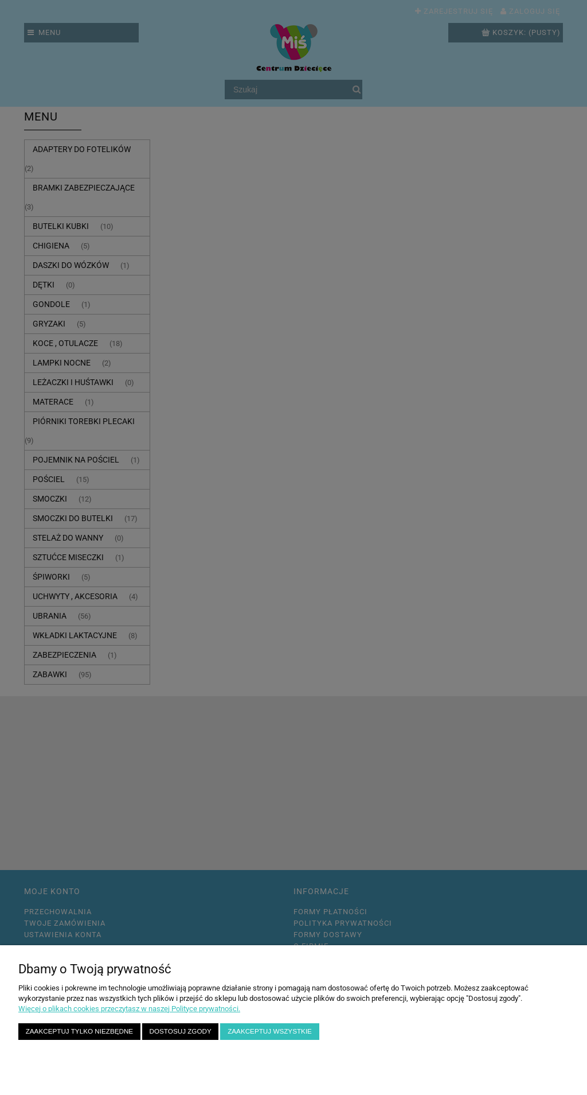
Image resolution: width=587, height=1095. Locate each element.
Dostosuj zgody (181, 1031)
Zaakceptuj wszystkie (270, 1031)
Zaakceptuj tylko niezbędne (79, 1031)
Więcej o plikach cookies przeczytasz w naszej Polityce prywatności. (129, 1008)
